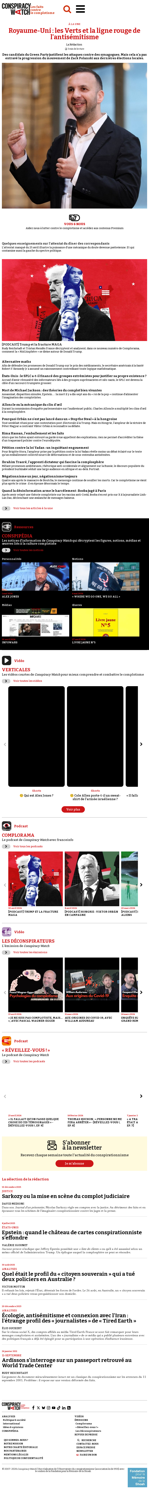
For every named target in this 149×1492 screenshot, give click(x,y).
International (11, 1423)
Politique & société (14, 1420)
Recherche (88, 1440)
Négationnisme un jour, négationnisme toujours (39, 476)
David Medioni (13, 1203)
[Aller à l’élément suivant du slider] (141, 744)
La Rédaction (74, 44)
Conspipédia (10, 1431)
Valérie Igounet (15, 1245)
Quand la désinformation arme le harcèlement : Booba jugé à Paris (54, 491)
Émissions (81, 1420)
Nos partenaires (15, 1451)
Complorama (83, 1423)
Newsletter (84, 1451)
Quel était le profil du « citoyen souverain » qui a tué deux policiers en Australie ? (68, 1276)
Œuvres (77, 605)
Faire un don (88, 1455)
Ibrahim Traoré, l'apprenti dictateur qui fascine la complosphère (53, 462)
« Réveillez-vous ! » (86, 1427)
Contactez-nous (87, 1444)
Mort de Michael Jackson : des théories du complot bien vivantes (52, 390)
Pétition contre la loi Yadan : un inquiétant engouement (45, 448)
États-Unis (10, 1227)
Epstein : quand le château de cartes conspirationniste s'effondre (72, 1235)
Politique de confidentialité (23, 1458)
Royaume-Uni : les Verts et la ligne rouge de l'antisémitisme (74, 34)
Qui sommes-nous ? (16, 1440)
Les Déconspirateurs (88, 1431)
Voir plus (73, 809)
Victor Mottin (13, 1286)
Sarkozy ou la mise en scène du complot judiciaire (66, 1196)
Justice (7, 1191)
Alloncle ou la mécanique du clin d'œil (32, 404)
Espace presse (85, 1447)
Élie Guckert (12, 1328)
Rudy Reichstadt (15, 1373)
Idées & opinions (13, 1427)
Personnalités (11, 559)
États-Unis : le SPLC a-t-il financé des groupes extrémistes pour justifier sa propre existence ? (74, 376)
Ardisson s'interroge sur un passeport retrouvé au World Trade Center (67, 1363)
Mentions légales (16, 1454)
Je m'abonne (74, 1163)
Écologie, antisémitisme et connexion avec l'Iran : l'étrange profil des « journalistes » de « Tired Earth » (69, 1318)
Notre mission (13, 1443)
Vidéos (79, 1416)
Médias (7, 605)
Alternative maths (16, 361)
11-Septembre (11, 1355)
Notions (77, 559)
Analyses (9, 1269)
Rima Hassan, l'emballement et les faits (33, 433)
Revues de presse (85, 1434)
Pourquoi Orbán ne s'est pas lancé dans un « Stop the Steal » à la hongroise (59, 419)
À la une (74, 24)
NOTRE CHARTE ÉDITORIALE (21, 1447)
